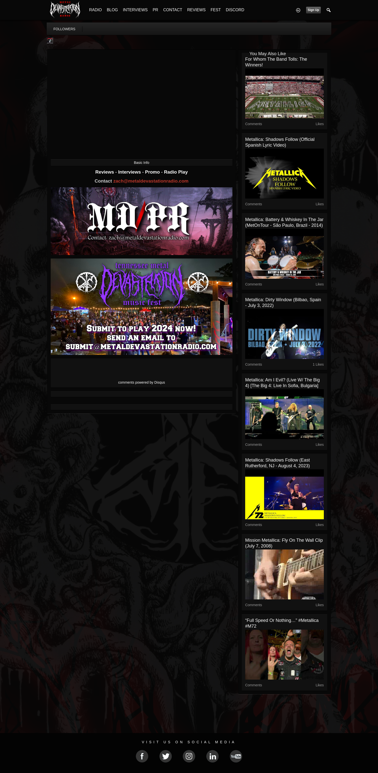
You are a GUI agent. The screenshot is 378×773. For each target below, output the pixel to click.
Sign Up (313, 10)
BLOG (112, 10)
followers (64, 29)
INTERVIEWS (135, 10)
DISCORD (235, 10)
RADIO (95, 10)
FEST (216, 10)
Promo (153, 172)
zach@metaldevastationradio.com (151, 181)
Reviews (105, 172)
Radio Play (176, 172)
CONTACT (172, 10)
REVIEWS (196, 10)
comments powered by (141, 382)
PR (155, 10)
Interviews (130, 172)
